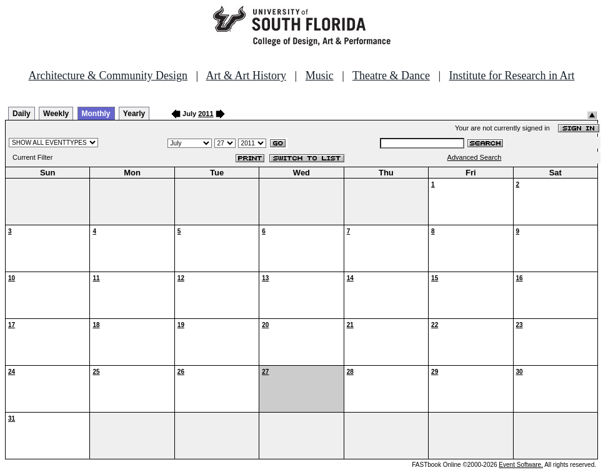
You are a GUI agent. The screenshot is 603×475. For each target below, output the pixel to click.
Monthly (96, 113)
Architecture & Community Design (108, 75)
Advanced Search (474, 157)
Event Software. (521, 464)
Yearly (134, 113)
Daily (21, 113)
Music (320, 75)
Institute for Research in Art (512, 75)
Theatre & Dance (391, 75)
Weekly (56, 113)
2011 (205, 113)
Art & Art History (246, 75)
